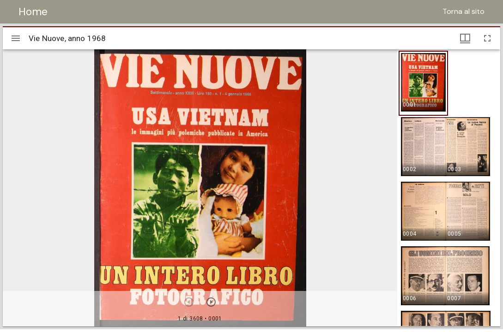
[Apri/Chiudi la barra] (16, 38)
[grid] (448, 187)
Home (33, 11)
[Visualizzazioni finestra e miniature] (465, 38)
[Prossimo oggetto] (211, 302)
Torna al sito (463, 11)
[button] (423, 83)
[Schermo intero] (487, 38)
